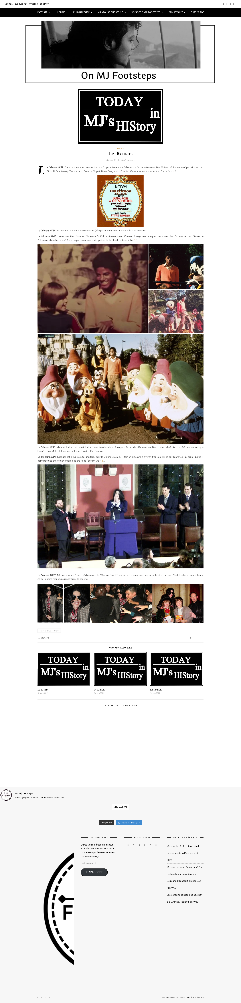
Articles (33, 4)
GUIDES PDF (197, 12)
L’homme (60, 12)
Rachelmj (44, 637)
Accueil (9, 4)
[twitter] (227, 4)
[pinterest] (230, 4)
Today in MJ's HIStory (49, 630)
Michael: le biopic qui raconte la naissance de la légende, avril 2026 (183, 852)
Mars (120, 148)
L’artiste (42, 12)
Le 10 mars (43, 689)
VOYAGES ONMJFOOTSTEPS (146, 12)
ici (174, 171)
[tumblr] (233, 4)
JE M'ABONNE (94, 872)
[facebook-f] (223, 4)
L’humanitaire (81, 12)
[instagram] (220, 4)
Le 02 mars (99, 689)
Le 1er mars (156, 689)
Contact (44, 4)
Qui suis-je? (21, 4)
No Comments (127, 160)
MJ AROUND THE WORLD (110, 12)
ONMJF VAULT (175, 12)
